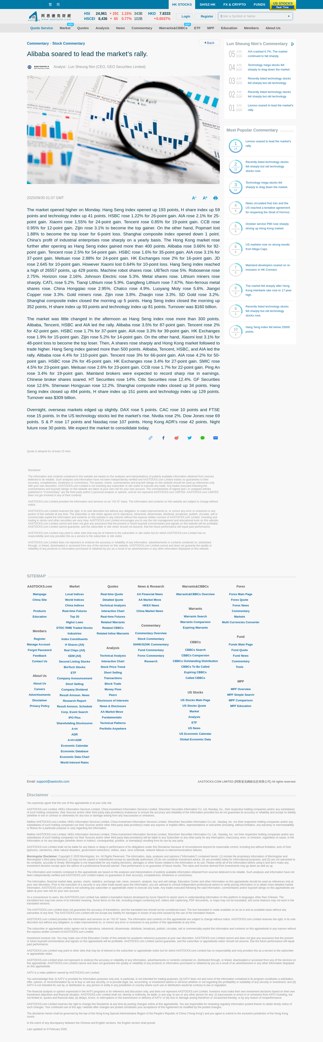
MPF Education (240, 706)
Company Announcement (74, 678)
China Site (40, 599)
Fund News (241, 655)
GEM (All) (74, 656)
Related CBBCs (113, 628)
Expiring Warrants (195, 627)
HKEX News (151, 605)
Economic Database (75, 751)
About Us (39, 683)
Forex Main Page (240, 594)
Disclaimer (39, 700)
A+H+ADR (74, 740)
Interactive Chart (112, 611)
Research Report (74, 700)
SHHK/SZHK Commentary (151, 644)
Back (209, 43)
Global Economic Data (195, 739)
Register (40, 639)
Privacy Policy (40, 706)
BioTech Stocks (74, 667)
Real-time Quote (113, 594)
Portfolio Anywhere (113, 728)
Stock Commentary (68, 43)
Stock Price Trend (112, 667)
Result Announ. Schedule (74, 706)
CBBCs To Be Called (195, 666)
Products (39, 611)
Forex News (241, 605)
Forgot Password (40, 650)
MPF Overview (241, 689)
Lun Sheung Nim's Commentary (257, 44)
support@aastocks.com (53, 781)
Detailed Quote (113, 599)
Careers (39, 689)
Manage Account (39, 644)
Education (40, 616)
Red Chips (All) (74, 650)
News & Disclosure (113, 706)
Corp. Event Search (74, 712)
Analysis (195, 717)
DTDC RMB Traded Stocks (75, 628)
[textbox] (255, 16)
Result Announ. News (74, 695)
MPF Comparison (241, 700)
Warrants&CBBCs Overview (195, 594)
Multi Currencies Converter (241, 622)
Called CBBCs (195, 678)
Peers (113, 695)
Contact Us (39, 661)
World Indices (74, 599)
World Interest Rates (74, 762)
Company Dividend (74, 689)
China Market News (150, 611)
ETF (75, 672)
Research (151, 661)
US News (195, 728)
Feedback (39, 655)
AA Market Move (112, 711)
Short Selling (74, 684)
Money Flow (113, 689)
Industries (74, 633)
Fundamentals (113, 717)
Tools (241, 667)
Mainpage (39, 594)
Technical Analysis (113, 605)
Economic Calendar (74, 745)
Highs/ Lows (74, 622)
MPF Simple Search (240, 694)
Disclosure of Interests (113, 700)
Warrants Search (195, 616)
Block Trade (113, 683)
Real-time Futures (74, 611)
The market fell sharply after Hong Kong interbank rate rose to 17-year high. (269, 290)
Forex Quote (241, 599)
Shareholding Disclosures (74, 723)
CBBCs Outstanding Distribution (195, 661)
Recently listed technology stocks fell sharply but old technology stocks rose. (269, 83)
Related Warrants (113, 622)
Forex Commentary (151, 655)
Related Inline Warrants (113, 633)
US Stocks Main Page (195, 700)
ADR (74, 734)
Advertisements (40, 694)
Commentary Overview (151, 633)
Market (195, 711)
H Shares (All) (74, 644)
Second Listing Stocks (74, 661)
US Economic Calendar (195, 733)
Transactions (113, 678)
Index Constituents (74, 639)
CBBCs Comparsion (195, 655)
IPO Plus (75, 717)
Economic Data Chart (74, 757)
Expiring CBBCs (195, 672)
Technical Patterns (113, 723)
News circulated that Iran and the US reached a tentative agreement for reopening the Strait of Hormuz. (268, 208)
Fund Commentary (151, 650)
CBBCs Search (195, 650)
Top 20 (74, 616)
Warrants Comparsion (195, 622)
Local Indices (74, 594)
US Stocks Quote (195, 705)
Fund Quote (240, 650)
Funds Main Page (241, 644)
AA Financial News (151, 594)
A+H (74, 728)
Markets (240, 616)
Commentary (38, 43)
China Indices (74, 605)
